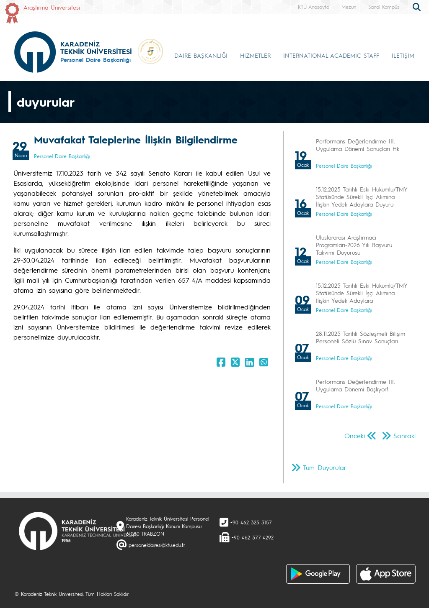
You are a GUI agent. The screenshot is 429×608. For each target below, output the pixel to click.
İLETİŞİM (403, 55)
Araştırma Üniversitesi (51, 7)
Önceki (354, 435)
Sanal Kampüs (383, 6)
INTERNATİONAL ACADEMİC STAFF (331, 55)
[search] (417, 6)
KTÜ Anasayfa (313, 6)
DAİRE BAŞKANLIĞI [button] (200, 55)
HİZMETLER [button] (255, 55)
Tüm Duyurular (324, 467)
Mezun (348, 6)
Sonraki (404, 435)
